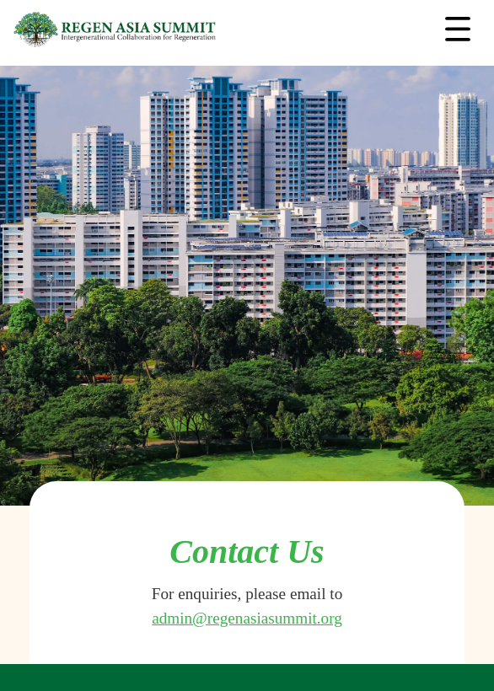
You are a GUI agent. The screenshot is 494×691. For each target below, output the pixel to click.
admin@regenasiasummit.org (247, 618)
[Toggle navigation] (458, 29)
